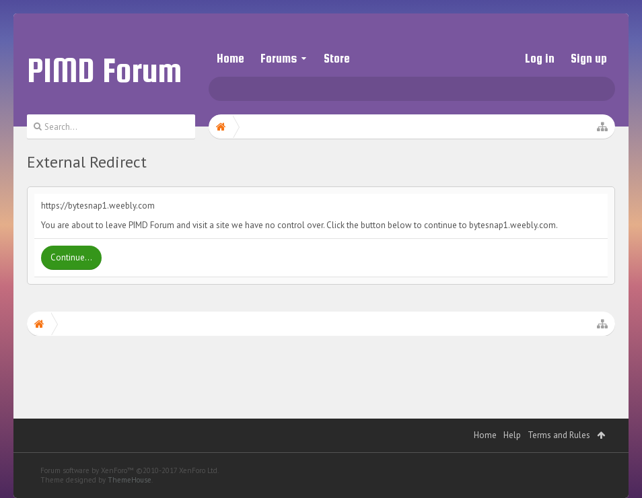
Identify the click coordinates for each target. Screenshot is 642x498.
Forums (278, 58)
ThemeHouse (129, 480)
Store (337, 58)
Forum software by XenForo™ (129, 470)
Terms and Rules (559, 435)
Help (512, 435)
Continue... (71, 257)
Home (230, 58)
